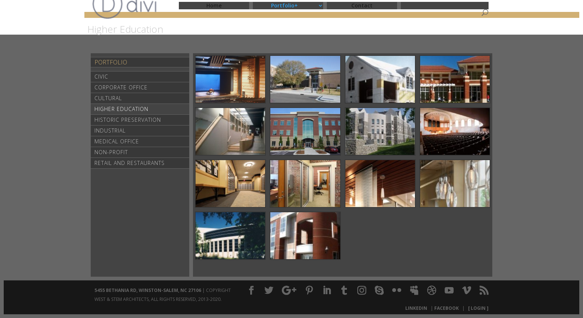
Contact (362, 5)
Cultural (108, 98)
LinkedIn (417, 308)
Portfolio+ (284, 5)
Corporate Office (121, 87)
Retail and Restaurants (129, 162)
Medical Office (116, 141)
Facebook (447, 308)
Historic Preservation (127, 119)
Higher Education (121, 108)
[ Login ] (477, 308)
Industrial (110, 130)
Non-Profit (111, 152)
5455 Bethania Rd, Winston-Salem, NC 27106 (147, 290)
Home (214, 5)
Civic (101, 76)
